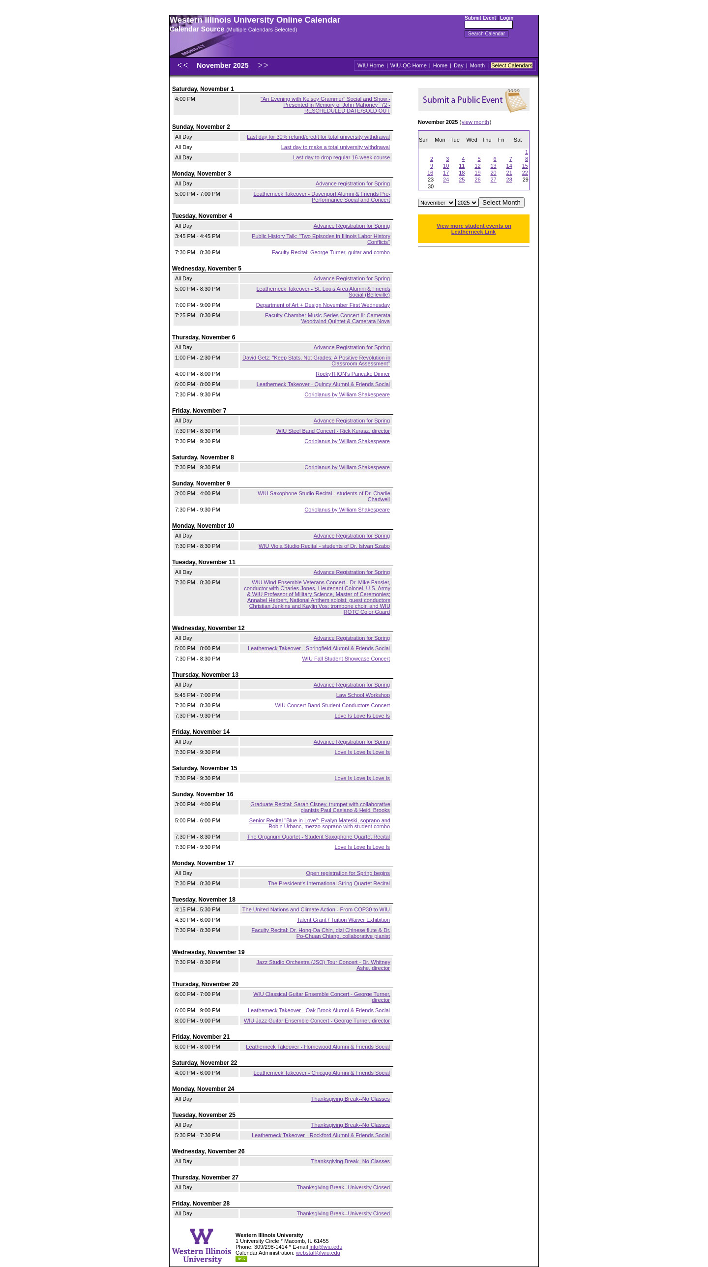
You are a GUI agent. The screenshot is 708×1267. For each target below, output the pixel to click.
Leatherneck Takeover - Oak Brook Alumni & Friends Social (319, 1010)
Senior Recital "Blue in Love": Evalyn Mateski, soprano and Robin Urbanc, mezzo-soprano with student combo (319, 823)
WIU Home (370, 65)
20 (493, 173)
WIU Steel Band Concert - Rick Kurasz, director (333, 431)
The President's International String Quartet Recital (329, 883)
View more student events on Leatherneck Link (474, 229)
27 (493, 179)
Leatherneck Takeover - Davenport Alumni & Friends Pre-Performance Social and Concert (321, 197)
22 (525, 173)
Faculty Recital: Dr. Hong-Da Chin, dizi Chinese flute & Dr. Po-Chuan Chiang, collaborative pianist (321, 933)
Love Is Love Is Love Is (362, 716)
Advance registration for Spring (353, 183)
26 (477, 179)
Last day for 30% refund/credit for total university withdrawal (318, 137)
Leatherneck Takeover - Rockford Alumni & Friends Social (321, 1135)
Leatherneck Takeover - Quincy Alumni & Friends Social (323, 384)
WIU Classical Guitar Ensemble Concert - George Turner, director (321, 997)
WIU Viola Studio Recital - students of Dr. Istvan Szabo (324, 546)
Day (459, 65)
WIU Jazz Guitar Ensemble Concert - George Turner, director (317, 1021)
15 (525, 166)
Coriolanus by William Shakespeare (347, 394)
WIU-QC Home (408, 65)
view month (475, 122)
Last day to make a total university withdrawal (335, 147)
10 (446, 166)
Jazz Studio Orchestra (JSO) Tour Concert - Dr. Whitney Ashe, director (323, 965)
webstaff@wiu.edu (318, 1253)
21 (509, 173)
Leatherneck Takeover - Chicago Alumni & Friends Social (322, 1073)
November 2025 (224, 65)
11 (462, 166)
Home (440, 65)
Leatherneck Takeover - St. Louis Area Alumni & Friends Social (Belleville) (324, 292)
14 (509, 166)
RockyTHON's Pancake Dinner (353, 374)
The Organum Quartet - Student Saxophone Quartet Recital (318, 837)
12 (477, 166)
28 (509, 179)
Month (477, 65)
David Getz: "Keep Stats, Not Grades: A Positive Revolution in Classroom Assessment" (316, 360)
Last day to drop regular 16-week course (341, 157)
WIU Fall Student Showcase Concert (346, 659)
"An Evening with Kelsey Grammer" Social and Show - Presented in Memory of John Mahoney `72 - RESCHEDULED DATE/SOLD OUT (325, 105)
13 (493, 166)
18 (462, 173)
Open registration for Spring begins (348, 873)
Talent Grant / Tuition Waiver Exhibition (343, 920)
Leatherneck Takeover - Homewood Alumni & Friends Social (318, 1047)
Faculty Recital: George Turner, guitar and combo (331, 252)
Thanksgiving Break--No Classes (350, 1099)
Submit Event (480, 18)
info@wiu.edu (325, 1247)
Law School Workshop (363, 695)
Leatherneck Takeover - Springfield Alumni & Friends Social (319, 648)
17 (446, 173)
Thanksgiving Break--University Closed (343, 1187)
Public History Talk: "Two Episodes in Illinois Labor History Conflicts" (321, 239)
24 (446, 179)
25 (462, 179)
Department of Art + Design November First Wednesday (323, 305)
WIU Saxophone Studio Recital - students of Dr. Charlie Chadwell (324, 496)
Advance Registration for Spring (352, 226)
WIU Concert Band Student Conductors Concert (332, 705)
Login (506, 18)
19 (477, 173)
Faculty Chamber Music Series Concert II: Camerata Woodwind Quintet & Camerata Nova (327, 318)
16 (430, 173)
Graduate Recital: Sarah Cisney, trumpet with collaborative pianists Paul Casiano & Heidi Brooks (320, 807)
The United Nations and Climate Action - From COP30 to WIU (316, 909)
